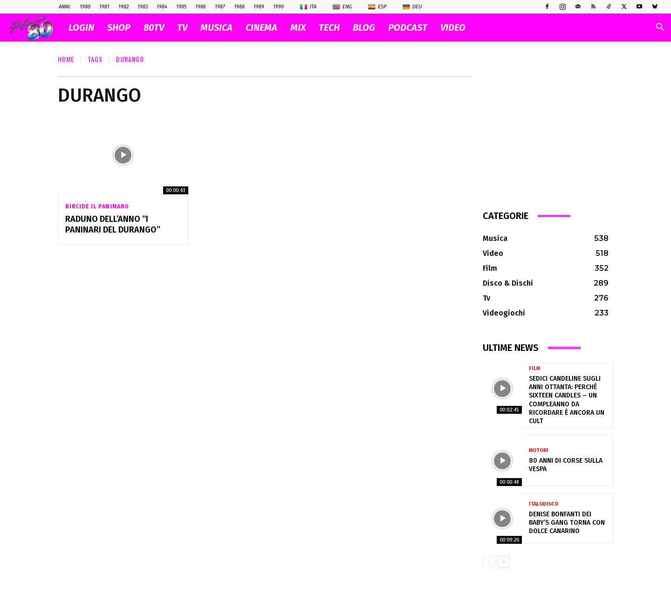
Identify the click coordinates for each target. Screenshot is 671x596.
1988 (239, 7)
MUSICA (216, 27)
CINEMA (261, 27)
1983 (142, 7)
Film (534, 368)
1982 (123, 7)
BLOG (364, 27)
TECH (329, 27)
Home (66, 59)
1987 (220, 7)
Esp (377, 7)
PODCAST (407, 27)
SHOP (118, 27)
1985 (181, 7)
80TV (154, 27)
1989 (258, 7)
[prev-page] (488, 562)
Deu (412, 7)
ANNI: (65, 7)
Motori (538, 450)
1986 (200, 7)
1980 (85, 7)
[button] (660, 28)
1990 (278, 7)
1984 (162, 7)
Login (81, 27)
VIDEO (453, 27)
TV (182, 27)
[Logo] (35, 28)
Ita (308, 7)
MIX (298, 27)
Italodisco (543, 504)
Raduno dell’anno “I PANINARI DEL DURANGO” (112, 224)
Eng (342, 7)
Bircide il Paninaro (97, 206)
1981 (104, 7)
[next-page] (503, 562)
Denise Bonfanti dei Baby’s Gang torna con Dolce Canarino (567, 522)
